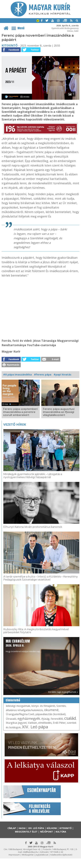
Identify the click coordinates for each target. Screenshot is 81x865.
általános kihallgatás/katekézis (24, 710)
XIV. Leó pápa (35, 727)
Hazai (22, 828)
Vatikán (32, 722)
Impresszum (14, 854)
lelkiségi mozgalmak (18, 706)
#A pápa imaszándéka (17, 374)
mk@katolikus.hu (30, 852)
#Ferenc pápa (42, 374)
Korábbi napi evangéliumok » (63, 691)
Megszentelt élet (26, 831)
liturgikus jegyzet (16, 722)
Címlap (11, 828)
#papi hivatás (62, 374)
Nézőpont (46, 831)
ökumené (51, 710)
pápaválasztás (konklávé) (50, 714)
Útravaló (11, 719)
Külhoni (52, 828)
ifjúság (45, 719)
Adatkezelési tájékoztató (61, 854)
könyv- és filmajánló (43, 706)
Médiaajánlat (27, 854)
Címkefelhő (13, 700)
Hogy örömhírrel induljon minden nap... (23, 646)
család (70, 718)
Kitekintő (10, 45)
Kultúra (61, 831)
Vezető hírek (14, 424)
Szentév (61, 706)
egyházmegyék (29, 718)
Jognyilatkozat (42, 854)
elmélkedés (45, 722)
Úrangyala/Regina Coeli (20, 714)
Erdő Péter (59, 722)
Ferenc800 (57, 719)
